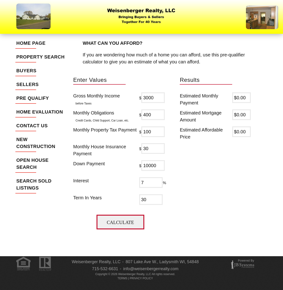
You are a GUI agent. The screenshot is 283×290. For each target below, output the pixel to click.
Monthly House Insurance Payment (99, 150)
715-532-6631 (105, 268)
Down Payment (89, 163)
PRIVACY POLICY (141, 278)
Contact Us (32, 125)
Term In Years (87, 197)
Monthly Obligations (101, 116)
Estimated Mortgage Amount (200, 116)
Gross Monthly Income (96, 99)
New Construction (35, 143)
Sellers (27, 84)
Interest (81, 180)
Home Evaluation (39, 111)
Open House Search (32, 164)
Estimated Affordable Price (201, 133)
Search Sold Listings (34, 184)
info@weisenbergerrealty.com (150, 268)
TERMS (122, 278)
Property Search (40, 56)
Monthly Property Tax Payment (105, 129)
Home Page (30, 43)
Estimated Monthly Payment (199, 99)
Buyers (26, 70)
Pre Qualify (32, 98)
